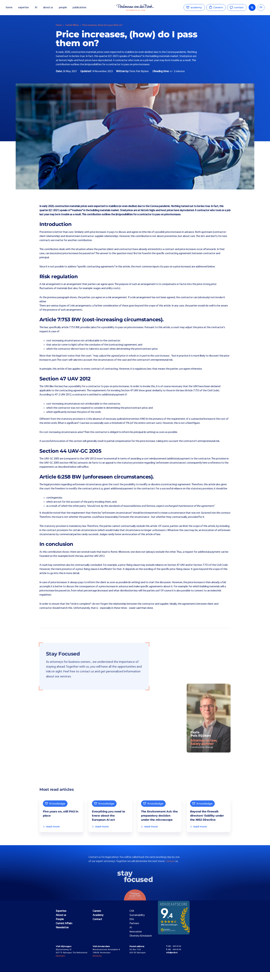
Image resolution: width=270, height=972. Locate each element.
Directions (60, 956)
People (60, 919)
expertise (23, 7)
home (9, 7)
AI (36, 7)
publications (80, 7)
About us (61, 915)
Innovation (135, 931)
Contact (170, 867)
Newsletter (62, 927)
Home (59, 25)
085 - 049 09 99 (173, 950)
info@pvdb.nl (172, 953)
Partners (134, 923)
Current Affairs (72, 25)
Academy (98, 915)
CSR (131, 911)
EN (261, 7)
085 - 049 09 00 (173, 946)
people (63, 7)
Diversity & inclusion (140, 935)
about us (48, 7)
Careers (97, 911)
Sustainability (137, 915)
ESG (131, 919)
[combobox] (261, 7)
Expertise (61, 911)
